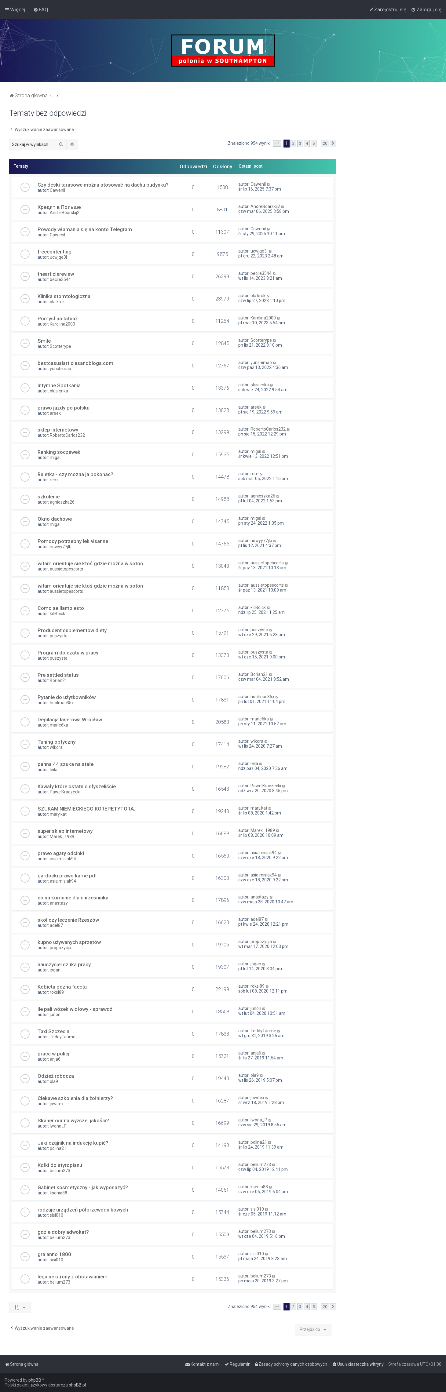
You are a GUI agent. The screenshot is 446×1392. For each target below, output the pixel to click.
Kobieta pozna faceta (62, 987)
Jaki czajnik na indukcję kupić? (73, 1143)
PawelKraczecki (65, 791)
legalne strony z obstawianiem (73, 1277)
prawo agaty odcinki (61, 853)
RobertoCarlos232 (67, 435)
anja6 (55, 1059)
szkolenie (49, 497)
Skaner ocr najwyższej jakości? (73, 1120)
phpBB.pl (77, 1385)
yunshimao (60, 368)
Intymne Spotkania (59, 385)
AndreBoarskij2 (64, 212)
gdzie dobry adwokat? (63, 1232)
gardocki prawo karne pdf (67, 876)
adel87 (56, 925)
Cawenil (57, 190)
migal (55, 457)
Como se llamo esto (61, 608)
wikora (56, 747)
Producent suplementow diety (72, 630)
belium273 (60, 1170)
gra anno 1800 (54, 1254)
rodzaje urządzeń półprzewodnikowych (83, 1210)
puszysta (59, 635)
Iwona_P (58, 1126)
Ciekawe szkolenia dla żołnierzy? (75, 1098)
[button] (277, 143)
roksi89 (57, 992)
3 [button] (300, 143)
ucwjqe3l (58, 257)
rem (54, 479)
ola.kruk (57, 301)
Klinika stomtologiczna (64, 296)
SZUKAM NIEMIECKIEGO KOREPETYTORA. (86, 809)
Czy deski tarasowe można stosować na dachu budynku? (103, 185)
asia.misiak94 (63, 858)
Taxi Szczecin (53, 1031)
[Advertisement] (391, 200)
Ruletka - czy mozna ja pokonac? (75, 474)
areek (55, 413)
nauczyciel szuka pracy (64, 964)
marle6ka (59, 725)
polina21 (58, 1148)
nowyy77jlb (60, 546)
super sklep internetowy (65, 831)
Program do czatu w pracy (68, 653)
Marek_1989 (62, 836)
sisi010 (56, 1215)
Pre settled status (58, 675)
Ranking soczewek (59, 452)
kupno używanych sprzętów (69, 942)
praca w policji (54, 1054)
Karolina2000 (62, 324)
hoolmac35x (62, 702)
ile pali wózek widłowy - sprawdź (75, 1009)
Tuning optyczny (56, 742)
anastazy (59, 903)
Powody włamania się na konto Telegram (85, 229)
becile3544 (60, 279)
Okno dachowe (55, 519)
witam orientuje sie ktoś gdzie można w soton (90, 563)
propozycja (60, 947)
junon (55, 1014)
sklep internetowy (58, 430)
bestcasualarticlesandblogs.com (75, 363)
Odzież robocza (56, 1076)
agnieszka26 (62, 502)
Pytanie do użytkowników (67, 697)
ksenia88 (58, 1192)
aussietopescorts (66, 569)
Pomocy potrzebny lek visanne (73, 541)
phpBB (34, 1380)
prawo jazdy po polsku (64, 408)
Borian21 (58, 680)
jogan (55, 969)
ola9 (54, 1081)
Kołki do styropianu (60, 1165)
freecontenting (54, 252)
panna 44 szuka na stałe (65, 764)
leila (53, 769)
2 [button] (293, 143)
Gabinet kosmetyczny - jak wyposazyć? (83, 1187)
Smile (44, 341)
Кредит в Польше (59, 207)
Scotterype (60, 346)
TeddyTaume (62, 1036)
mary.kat (58, 814)
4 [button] (307, 143)
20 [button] (325, 143)
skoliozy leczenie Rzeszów (68, 920)
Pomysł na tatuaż (58, 318)
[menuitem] (40, 9)
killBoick (57, 613)
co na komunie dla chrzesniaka (73, 898)
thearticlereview (56, 274)
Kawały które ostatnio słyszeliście (77, 786)
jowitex (57, 1103)
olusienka (59, 390)
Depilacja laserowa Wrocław (70, 719)
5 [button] (314, 143)
